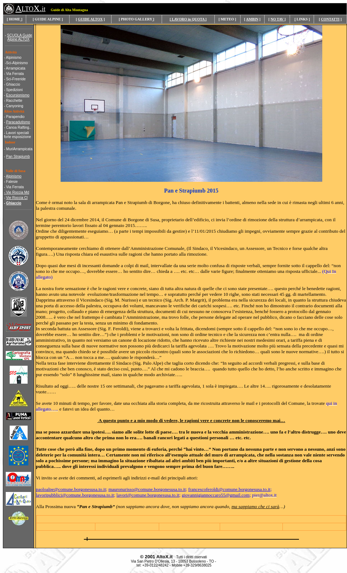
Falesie (12, 182)
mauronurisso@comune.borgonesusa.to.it (147, 489)
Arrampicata (15, 68)
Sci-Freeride (15, 79)
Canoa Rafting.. (18, 127)
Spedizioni (14, 90)
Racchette (14, 101)
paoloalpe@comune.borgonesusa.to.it (71, 489)
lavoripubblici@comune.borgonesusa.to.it (75, 495)
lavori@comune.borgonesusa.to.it (148, 495)
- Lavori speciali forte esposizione (17, 135)
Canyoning (14, 106)
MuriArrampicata (19, 149)
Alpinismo (14, 58)
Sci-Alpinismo (17, 63)
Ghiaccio (13, 84)
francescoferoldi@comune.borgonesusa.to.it (229, 489)
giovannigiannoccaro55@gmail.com (215, 495)
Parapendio (15, 117)
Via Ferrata (15, 74)
